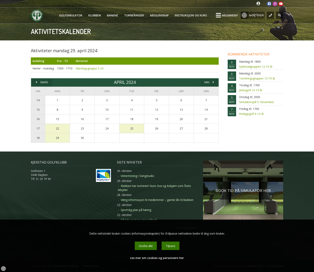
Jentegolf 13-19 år (250, 90)
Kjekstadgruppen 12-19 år (256, 66)
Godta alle (146, 246)
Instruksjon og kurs (191, 15)
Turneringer (134, 15)
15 (38, 109)
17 (38, 128)
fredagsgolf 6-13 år (251, 114)
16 (38, 119)
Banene (112, 15)
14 (38, 100)
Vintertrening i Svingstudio (137, 176)
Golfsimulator (70, 15)
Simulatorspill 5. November (256, 102)
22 (57, 128)
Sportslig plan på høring (136, 210)
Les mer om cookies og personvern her (157, 258)
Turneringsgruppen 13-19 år (257, 78)
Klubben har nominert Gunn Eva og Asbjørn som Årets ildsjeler (154, 188)
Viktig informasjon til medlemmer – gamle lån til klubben (157, 200)
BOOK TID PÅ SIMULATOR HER (243, 190)
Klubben (94, 15)
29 (57, 138)
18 (38, 138)
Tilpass (170, 246)
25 (131, 128)
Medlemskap (159, 15)
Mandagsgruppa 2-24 (89, 68)
